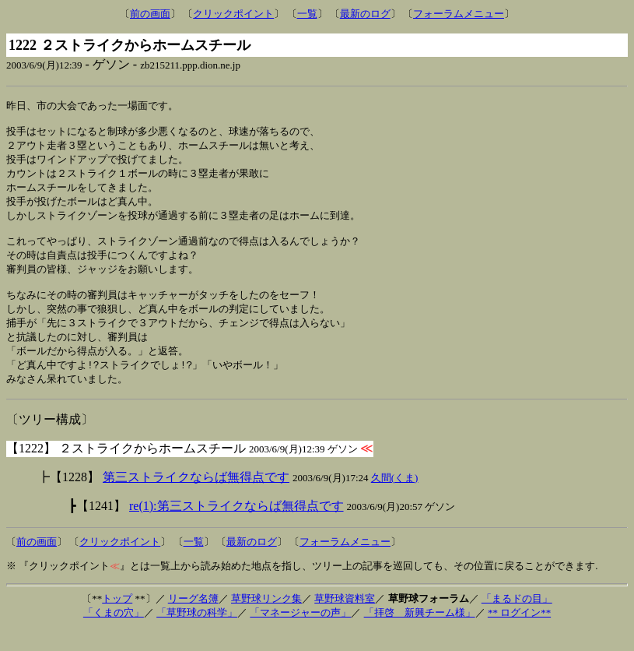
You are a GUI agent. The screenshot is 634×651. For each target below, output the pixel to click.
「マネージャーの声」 (300, 633)
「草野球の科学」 (196, 633)
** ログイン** (519, 633)
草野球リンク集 (266, 619)
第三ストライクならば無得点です (196, 498)
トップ (117, 619)
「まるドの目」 (517, 619)
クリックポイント (233, 13)
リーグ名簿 (193, 619)
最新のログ (365, 13)
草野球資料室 (344, 619)
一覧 (307, 13)
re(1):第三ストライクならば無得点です (236, 526)
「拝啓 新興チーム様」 (419, 633)
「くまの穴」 (113, 633)
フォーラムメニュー (458, 13)
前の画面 (150, 13)
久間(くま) (395, 499)
